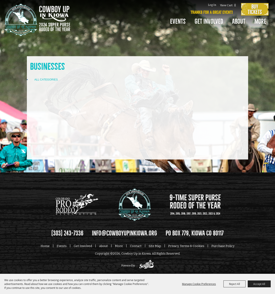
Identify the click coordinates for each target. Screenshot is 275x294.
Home (45, 246)
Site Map (155, 246)
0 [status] (235, 4)
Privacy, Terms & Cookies (186, 246)
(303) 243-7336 (67, 233)
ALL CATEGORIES (46, 79)
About (238, 21)
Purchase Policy (222, 246)
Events (178, 21)
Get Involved (209, 21)
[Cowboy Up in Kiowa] (37, 22)
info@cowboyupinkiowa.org (124, 233)
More (260, 21)
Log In (212, 4)
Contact (136, 246)
